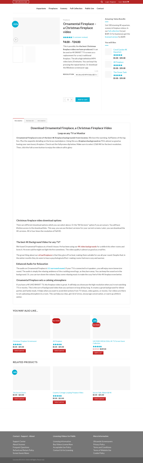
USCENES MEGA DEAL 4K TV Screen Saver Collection (109, 342)
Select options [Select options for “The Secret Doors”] (19, 399)
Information (44, 121)
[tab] (19, 120)
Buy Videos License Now (63, 444)
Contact (100, 8)
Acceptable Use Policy (62, 447)
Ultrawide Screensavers (103, 442)
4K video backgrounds (87, 247)
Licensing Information (62, 442)
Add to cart (82, 99)
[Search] (102, 2)
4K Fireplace (57, 341)
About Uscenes (19, 444)
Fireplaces (53, 8)
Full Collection (76, 8)
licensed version (111, 37)
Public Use (89, 8)
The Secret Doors (19, 393)
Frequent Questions (21, 447)
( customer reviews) (80, 37)
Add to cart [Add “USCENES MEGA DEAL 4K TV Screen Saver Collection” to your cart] (98, 353)
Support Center (19, 442)
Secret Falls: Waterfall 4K (102, 393)
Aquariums (41, 8)
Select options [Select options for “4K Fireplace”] (59, 351)
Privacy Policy (99, 444)
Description (19, 121)
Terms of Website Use (102, 450)
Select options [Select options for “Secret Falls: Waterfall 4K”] (99, 399)
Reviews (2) (31, 121)
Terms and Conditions (102, 447)
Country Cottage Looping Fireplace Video (68, 393)
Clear (96, 71)
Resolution (68, 74)
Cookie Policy (98, 453)
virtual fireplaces (45, 255)
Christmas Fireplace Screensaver (25, 341)
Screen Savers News (21, 453)
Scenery (63, 8)
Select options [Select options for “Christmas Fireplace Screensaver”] (19, 351)
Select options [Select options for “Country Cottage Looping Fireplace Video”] (59, 402)
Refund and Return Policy (23, 450)
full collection (113, 31)
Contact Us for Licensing (63, 450)
